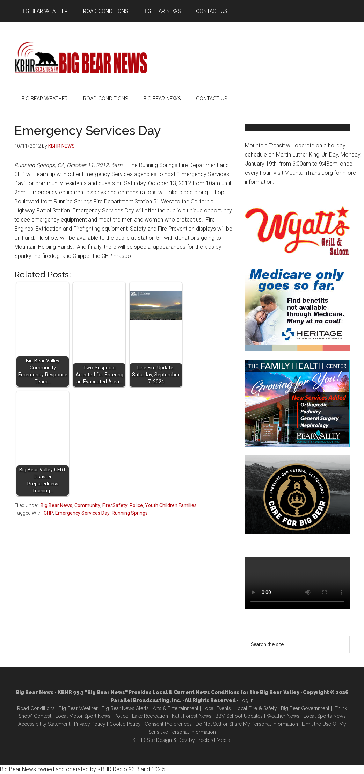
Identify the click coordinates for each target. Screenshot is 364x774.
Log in (246, 700)
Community (87, 505)
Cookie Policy (125, 724)
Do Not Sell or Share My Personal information (247, 724)
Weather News (283, 716)
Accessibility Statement (44, 724)
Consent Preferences (168, 724)
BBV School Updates (239, 716)
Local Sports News (324, 716)
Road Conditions (36, 708)
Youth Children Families (171, 505)
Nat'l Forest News (191, 716)
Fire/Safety (115, 505)
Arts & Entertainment (175, 708)
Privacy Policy (89, 724)
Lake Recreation (150, 716)
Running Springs (130, 513)
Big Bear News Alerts (125, 708)
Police (136, 505)
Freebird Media (213, 740)
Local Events (216, 708)
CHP (48, 513)
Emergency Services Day (82, 513)
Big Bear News (56, 505)
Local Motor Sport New (81, 716)
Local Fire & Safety (256, 708)
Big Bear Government (305, 708)
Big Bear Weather (78, 708)
